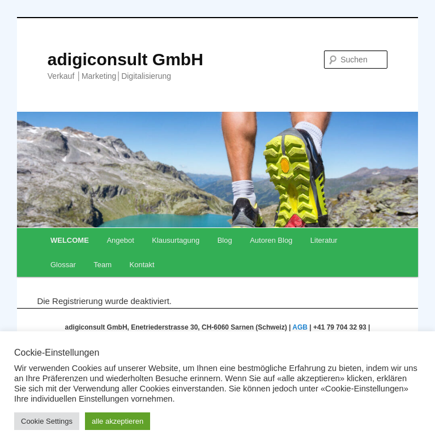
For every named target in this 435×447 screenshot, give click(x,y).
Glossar (63, 264)
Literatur (324, 240)
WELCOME (69, 240)
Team (102, 264)
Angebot (120, 240)
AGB (300, 327)
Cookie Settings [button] (46, 421)
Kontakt (142, 264)
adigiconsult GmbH (125, 59)
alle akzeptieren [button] (117, 421)
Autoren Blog (271, 240)
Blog (225, 240)
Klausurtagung (175, 240)
